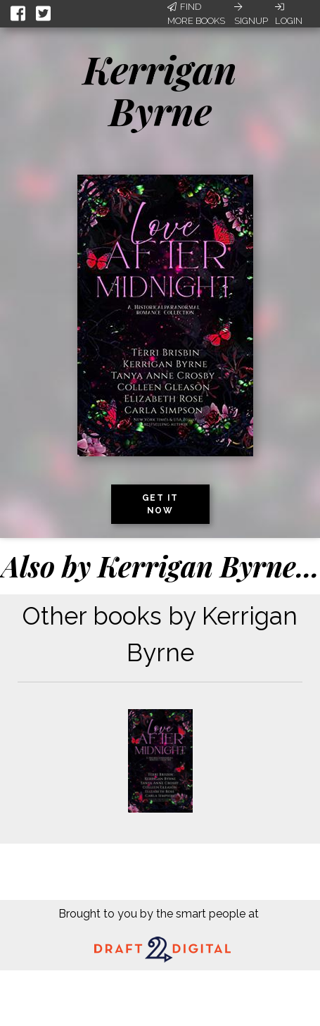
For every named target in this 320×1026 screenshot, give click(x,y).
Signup (251, 14)
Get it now (160, 504)
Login (288, 14)
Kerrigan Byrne (160, 90)
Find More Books (196, 13)
